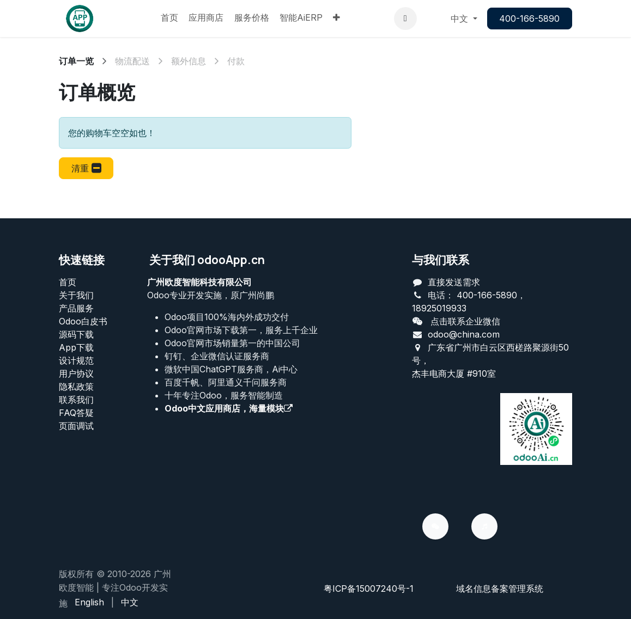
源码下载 (76, 334)
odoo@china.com (464, 334)
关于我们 (76, 295)
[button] (405, 18)
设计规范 (76, 360)
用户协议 (76, 373)
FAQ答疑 (76, 412)
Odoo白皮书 (83, 321)
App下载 (76, 347)
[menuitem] (169, 18)
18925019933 (439, 308)
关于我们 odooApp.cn (207, 259)
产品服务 (76, 308)
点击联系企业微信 (465, 321)
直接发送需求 (454, 282)
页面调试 (76, 425)
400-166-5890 (529, 18)
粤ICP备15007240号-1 (369, 588)
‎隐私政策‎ (76, 386)
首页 (67, 282)
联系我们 (76, 399)
